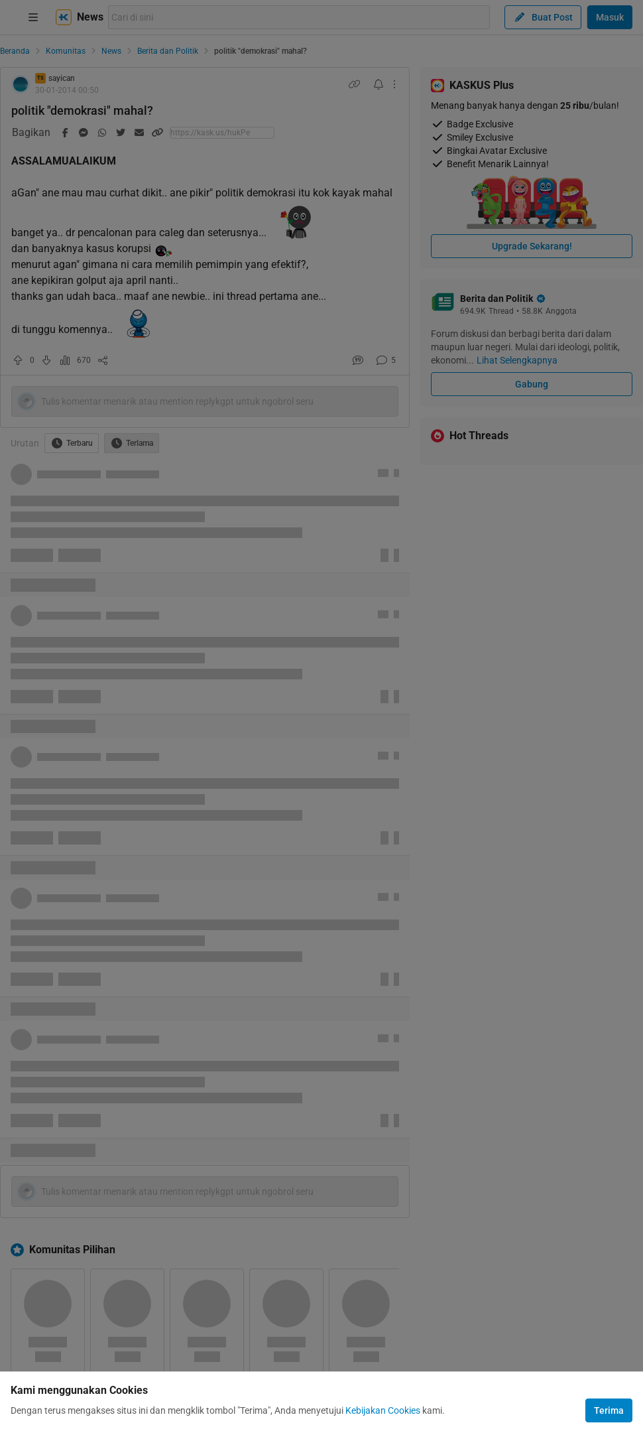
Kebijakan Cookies (382, 1410)
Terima (609, 1410)
